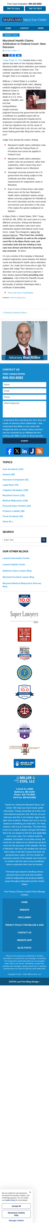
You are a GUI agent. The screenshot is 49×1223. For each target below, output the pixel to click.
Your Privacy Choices (14, 892)
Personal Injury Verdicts (17, 506)
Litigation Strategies (15, 490)
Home (8, 28)
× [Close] (30, 1192)
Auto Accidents (13, 469)
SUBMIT (24, 441)
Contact (24, 28)
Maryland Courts (14, 495)
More (41, 28)
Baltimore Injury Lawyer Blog (17, 571)
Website (24, 910)
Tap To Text (35, 8)
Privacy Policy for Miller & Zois (24, 925)
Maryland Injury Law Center (24, 20)
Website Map (24, 940)
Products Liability (13, 511)
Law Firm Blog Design (24, 982)
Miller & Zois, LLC (34, 974)
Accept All (16, 1206)
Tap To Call (14, 8)
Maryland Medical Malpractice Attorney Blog (22, 585)
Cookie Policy (30, 892)
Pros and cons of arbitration (20, 293)
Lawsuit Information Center (16, 558)
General (9, 474)
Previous (8, 313)
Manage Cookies (16, 1220)
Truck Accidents (13, 516)
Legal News (10, 485)
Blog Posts (24, 948)
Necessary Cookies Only (16, 1213)
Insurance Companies (16, 480)
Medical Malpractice (18, 298)
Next (24, 313)
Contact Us (24, 932)
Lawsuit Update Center (14, 564)
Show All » (8, 521)
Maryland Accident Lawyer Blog (18, 577)
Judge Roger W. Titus (13, 60)
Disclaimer (24, 917)
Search (43, 540)
